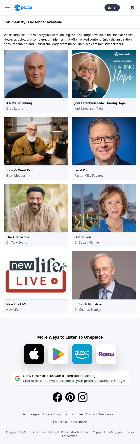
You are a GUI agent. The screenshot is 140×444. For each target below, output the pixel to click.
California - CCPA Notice (70, 422)
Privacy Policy (51, 414)
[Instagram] (82, 397)
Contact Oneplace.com (102, 414)
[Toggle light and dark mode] (132, 7)
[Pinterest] (70, 397)
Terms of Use (73, 414)
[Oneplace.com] (23, 7)
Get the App (30, 414)
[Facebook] (57, 397)
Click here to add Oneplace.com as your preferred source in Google (74, 381)
